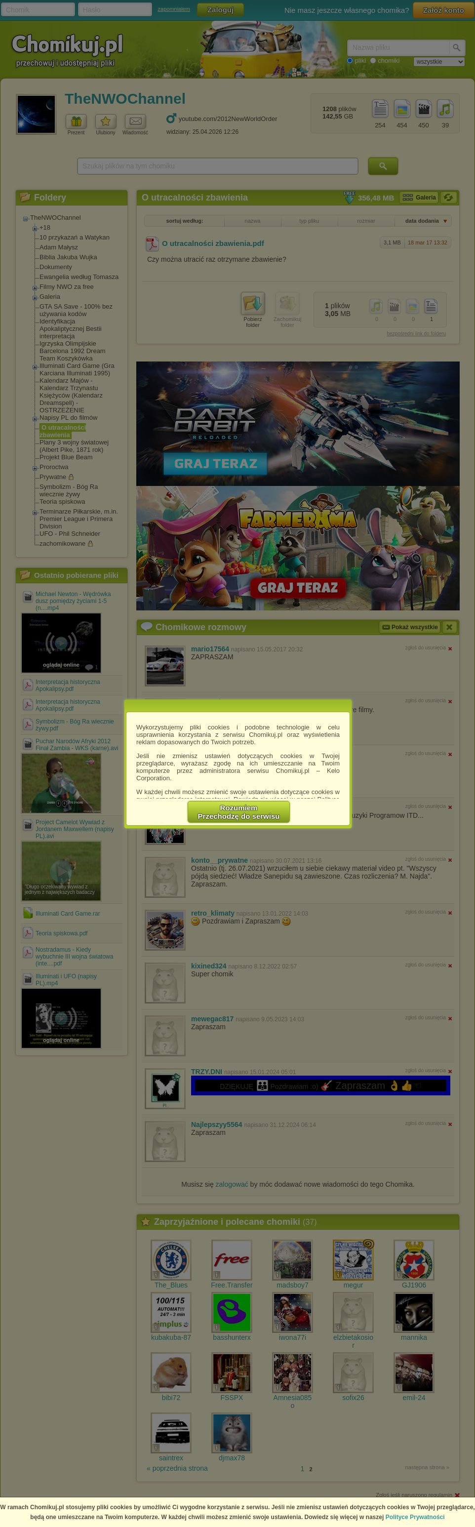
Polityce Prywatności (415, 1517)
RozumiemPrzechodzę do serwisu (239, 812)
